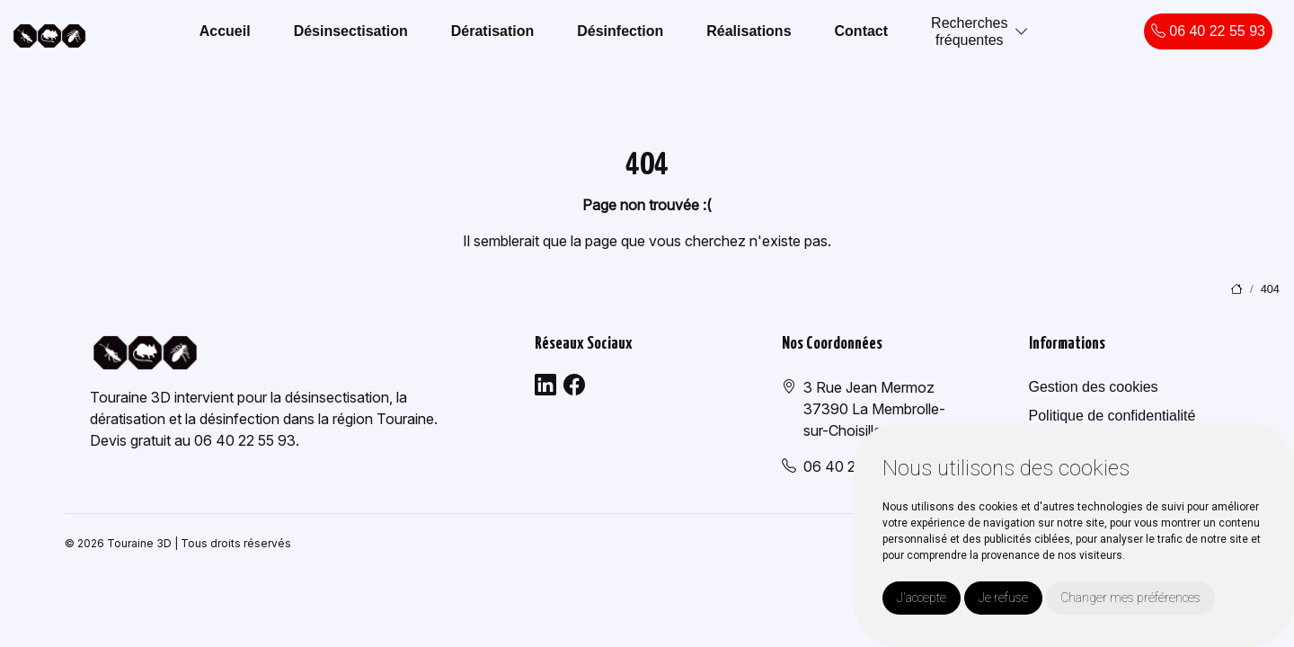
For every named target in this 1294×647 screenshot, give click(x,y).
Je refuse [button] (1003, 597)
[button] (1021, 31)
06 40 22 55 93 (1208, 31)
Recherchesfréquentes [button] (969, 31)
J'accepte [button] (921, 597)
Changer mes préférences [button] (1130, 597)
